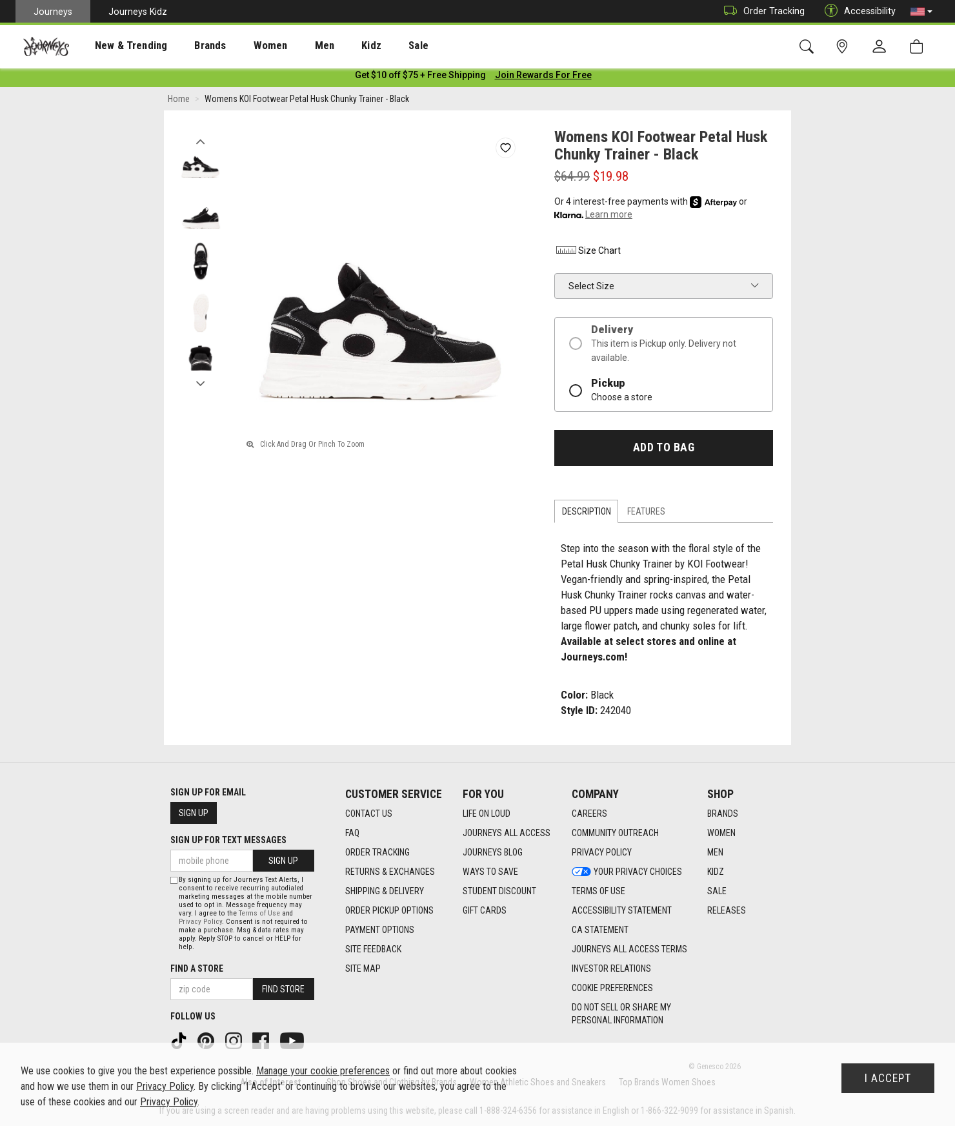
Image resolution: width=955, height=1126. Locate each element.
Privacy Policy (200, 921)
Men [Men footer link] (715, 852)
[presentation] (119, 45)
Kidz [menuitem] (332, 45)
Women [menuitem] (243, 45)
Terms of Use (259, 913)
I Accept (888, 1078)
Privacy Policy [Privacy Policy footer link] (602, 852)
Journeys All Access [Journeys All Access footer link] (506, 833)
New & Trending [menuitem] (119, 45)
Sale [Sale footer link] (717, 891)
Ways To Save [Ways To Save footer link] (490, 871)
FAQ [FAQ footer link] (352, 833)
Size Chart (587, 253)
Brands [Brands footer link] (722, 813)
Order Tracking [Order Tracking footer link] (377, 852)
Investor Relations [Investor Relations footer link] (611, 968)
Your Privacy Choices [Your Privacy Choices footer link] (627, 871)
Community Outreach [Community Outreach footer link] (615, 833)
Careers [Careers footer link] (589, 813)
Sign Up (193, 813)
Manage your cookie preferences (323, 1071)
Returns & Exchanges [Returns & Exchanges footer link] (390, 871)
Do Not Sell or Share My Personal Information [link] (621, 1013)
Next (200, 383)
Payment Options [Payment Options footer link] (379, 930)
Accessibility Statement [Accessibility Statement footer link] (622, 910)
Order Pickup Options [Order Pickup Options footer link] (389, 910)
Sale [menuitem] (373, 45)
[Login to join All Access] (420, 77)
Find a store (196, 968)
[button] (921, 11)
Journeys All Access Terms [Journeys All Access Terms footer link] (629, 949)
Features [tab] (646, 514)
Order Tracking (761, 11)
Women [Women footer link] (721, 833)
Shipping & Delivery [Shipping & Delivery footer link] (384, 891)
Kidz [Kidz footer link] (715, 871)
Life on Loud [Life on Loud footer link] (486, 813)
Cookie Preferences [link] (612, 988)
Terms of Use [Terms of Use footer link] (598, 891)
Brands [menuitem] (190, 45)
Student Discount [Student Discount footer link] (499, 891)
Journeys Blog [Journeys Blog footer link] (493, 852)
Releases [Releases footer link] (726, 910)
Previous (200, 140)
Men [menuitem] (290, 45)
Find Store (283, 989)
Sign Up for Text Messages (228, 840)
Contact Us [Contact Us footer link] (368, 813)
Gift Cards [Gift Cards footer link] (485, 910)
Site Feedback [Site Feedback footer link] (373, 949)
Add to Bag (663, 450)
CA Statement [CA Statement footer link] (600, 930)
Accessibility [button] (857, 11)
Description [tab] (586, 514)
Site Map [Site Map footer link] (363, 968)
